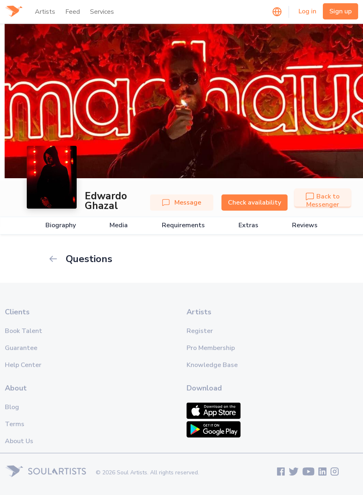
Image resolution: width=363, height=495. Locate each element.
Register (200, 331)
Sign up (340, 11)
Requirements (183, 225)
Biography (60, 225)
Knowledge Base (212, 365)
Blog (12, 407)
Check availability (254, 202)
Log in (307, 11)
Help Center (23, 365)
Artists (45, 11)
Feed (72, 11)
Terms (14, 424)
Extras (248, 225)
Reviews (305, 225)
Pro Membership (211, 348)
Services (102, 11)
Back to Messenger (322, 200)
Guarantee (21, 348)
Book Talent (23, 331)
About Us (19, 441)
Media (119, 225)
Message (181, 202)
